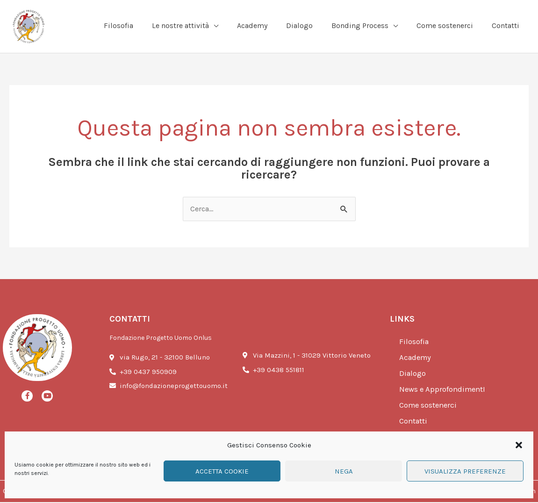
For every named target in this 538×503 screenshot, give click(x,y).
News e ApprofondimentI (443, 390)
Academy (416, 358)
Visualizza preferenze (465, 471)
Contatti (414, 422)
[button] (519, 445)
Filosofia (414, 342)
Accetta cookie (222, 471)
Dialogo (413, 374)
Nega (344, 471)
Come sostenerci (429, 406)
